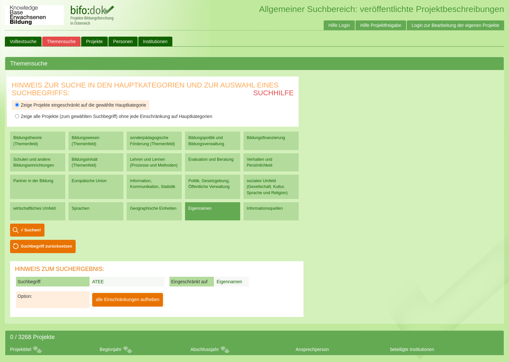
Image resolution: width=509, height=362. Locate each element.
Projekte (94, 41)
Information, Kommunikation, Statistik (152, 183)
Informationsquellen (265, 208)
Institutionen (155, 41)
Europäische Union (89, 180)
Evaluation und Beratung (210, 159)
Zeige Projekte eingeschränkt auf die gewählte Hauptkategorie (80, 105)
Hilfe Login (339, 25)
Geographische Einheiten (153, 208)
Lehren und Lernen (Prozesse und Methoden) (154, 162)
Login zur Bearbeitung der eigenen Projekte (455, 25)
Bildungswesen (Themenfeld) (86, 140)
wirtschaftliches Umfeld (34, 208)
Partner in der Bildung (33, 180)
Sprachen (81, 208)
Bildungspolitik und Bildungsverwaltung (206, 140)
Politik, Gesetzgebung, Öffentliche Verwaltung (209, 183)
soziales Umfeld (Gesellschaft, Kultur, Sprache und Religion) (267, 186)
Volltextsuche (23, 41)
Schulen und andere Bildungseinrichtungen (33, 162)
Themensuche (61, 41)
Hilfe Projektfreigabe (380, 25)
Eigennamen (200, 208)
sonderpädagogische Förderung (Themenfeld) (152, 140)
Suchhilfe (273, 93)
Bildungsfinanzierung (266, 137)
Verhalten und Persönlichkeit (259, 162)
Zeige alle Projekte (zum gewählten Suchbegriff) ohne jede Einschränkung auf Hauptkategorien (113, 116)
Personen (123, 41)
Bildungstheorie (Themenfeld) (27, 140)
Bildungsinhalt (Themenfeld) (84, 162)
